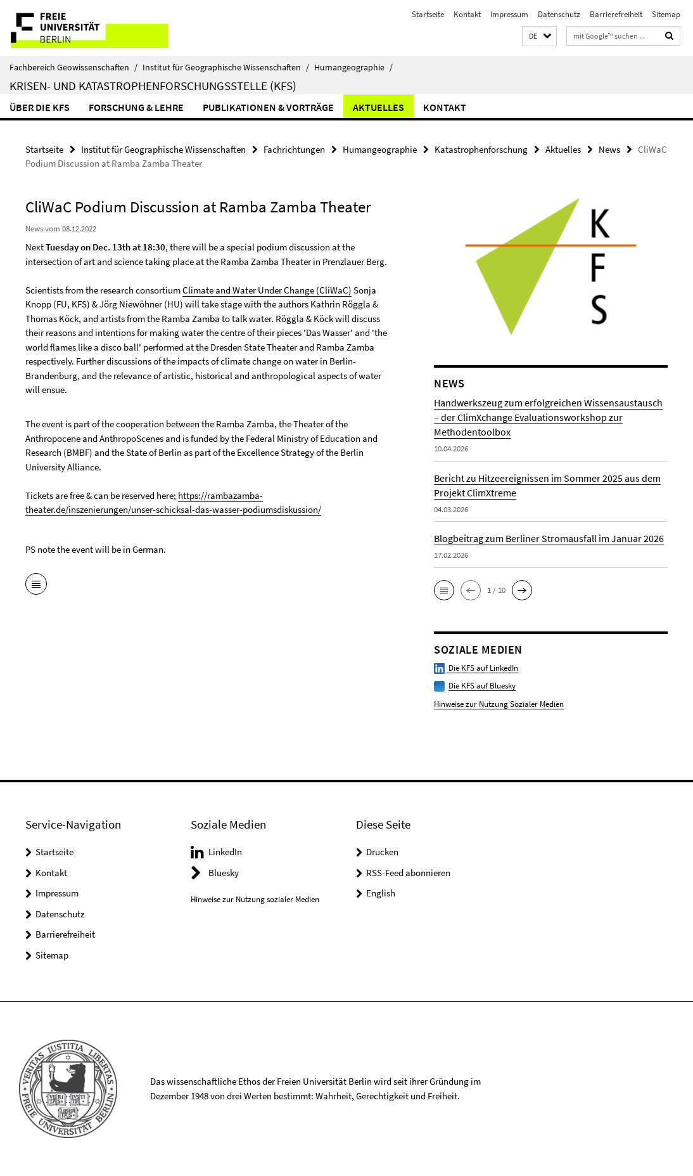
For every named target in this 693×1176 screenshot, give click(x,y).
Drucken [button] (382, 852)
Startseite (428, 14)
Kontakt (467, 14)
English (380, 893)
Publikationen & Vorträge (268, 107)
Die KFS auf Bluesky (482, 685)
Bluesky (223, 873)
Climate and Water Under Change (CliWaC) (267, 290)
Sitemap (666, 14)
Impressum (509, 14)
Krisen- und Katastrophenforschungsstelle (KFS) (153, 85)
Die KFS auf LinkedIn (476, 667)
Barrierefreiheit (616, 14)
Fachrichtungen (294, 149)
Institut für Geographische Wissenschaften (226, 67)
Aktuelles (378, 107)
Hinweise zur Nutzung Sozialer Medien (499, 704)
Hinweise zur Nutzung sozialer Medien (255, 899)
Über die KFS (40, 107)
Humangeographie (353, 67)
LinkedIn (225, 852)
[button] (539, 36)
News (609, 149)
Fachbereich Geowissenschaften (73, 67)
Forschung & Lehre (136, 107)
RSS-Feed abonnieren (408, 873)
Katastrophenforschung (481, 149)
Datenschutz (559, 14)
